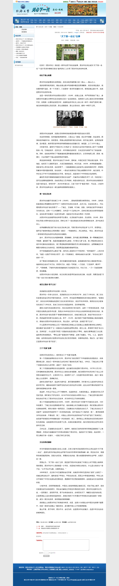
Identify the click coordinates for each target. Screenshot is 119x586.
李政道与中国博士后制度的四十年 (50, 528)
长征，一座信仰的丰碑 (21, 57)
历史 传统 (50, 22)
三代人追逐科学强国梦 (21, 55)
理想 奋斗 (33, 22)
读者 (72, 2)
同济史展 (94, 2)
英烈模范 (24, 32)
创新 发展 (42, 20)
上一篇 (38, 526)
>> (48, 27)
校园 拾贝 (50, 20)
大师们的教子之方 (20, 53)
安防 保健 (76, 22)
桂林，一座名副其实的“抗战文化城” (50, 526)
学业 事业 (42, 22)
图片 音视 (93, 22)
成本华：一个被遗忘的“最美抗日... (24, 41)
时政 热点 (33, 20)
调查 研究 (59, 22)
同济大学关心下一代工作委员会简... (25, 45)
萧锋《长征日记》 (20, 51)
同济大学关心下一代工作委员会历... (25, 39)
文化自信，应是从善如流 (22, 49)
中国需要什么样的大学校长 (22, 47)
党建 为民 (76, 20)
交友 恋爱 (84, 20)
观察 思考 (59, 20)
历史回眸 (24, 29)
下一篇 (38, 528)
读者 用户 (84, 22)
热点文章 (18, 35)
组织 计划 (93, 20)
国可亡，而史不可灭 (21, 43)
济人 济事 (67, 22)
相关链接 (18, 62)
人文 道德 (67, 20)
